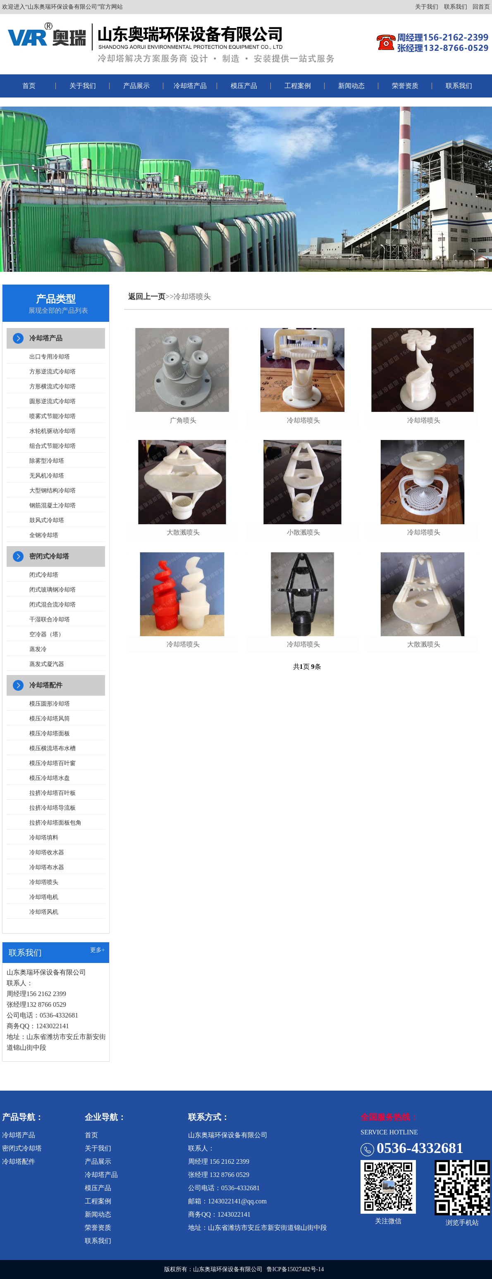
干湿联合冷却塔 (49, 619)
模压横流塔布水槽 (52, 748)
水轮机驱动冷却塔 (52, 431)
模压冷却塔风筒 (49, 719)
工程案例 (297, 85)
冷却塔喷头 (43, 882)
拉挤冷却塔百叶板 (52, 793)
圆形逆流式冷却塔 (52, 401)
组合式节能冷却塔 (52, 446)
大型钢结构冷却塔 (52, 490)
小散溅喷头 (303, 532)
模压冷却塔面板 (49, 733)
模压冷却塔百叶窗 (52, 763)
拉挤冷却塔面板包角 (55, 823)
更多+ (97, 950)
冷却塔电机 (43, 897)
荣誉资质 (405, 85)
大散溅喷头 (183, 532)
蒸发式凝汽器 (46, 664)
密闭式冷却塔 (49, 556)
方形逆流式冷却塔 (52, 371)
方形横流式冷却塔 (52, 386)
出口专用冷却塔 (49, 357)
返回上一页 (146, 296)
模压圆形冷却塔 (49, 704)
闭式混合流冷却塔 (52, 604)
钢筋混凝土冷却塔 (52, 505)
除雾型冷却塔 (46, 461)
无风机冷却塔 (46, 476)
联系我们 (455, 7)
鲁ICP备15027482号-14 (295, 1269)
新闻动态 (351, 85)
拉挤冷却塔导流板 (52, 808)
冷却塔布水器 (46, 867)
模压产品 (244, 85)
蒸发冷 (38, 649)
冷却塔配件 (45, 685)
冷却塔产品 (190, 85)
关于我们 (426, 7)
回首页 (481, 7)
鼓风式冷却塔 (46, 520)
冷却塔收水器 (46, 852)
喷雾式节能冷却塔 (52, 416)
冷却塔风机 (43, 912)
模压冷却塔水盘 (49, 778)
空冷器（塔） (46, 634)
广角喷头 (183, 420)
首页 (29, 85)
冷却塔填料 (43, 837)
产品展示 (136, 85)
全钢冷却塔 (43, 535)
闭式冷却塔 (43, 575)
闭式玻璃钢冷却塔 (52, 590)
